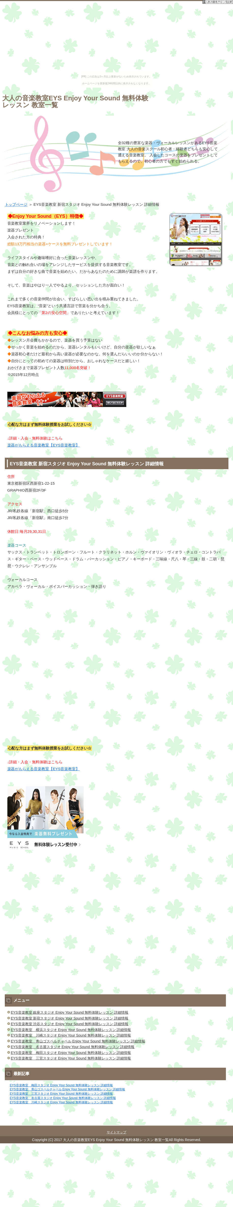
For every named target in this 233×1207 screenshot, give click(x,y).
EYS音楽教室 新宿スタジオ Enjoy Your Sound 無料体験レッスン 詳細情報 (70, 1018)
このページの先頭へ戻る (215, 1122)
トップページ (16, 204)
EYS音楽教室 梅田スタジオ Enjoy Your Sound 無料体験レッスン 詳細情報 (71, 1053)
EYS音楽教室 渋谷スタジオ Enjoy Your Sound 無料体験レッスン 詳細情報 (70, 1024)
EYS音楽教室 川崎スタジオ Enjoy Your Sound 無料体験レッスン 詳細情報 (71, 1035)
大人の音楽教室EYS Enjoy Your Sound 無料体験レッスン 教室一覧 (75, 101)
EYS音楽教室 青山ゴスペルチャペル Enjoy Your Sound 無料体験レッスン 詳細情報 (78, 1041)
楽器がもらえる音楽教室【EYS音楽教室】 (43, 445)
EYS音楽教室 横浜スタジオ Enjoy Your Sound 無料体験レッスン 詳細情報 (71, 1030)
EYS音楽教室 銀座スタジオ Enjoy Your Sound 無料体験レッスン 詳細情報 (70, 1012)
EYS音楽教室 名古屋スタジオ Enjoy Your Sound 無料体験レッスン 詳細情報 (73, 1047)
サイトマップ (117, 1132)
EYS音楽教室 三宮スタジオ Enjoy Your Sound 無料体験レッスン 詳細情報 (71, 1058)
